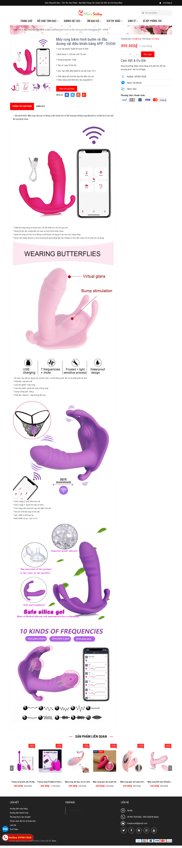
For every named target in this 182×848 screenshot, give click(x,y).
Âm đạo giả (94, 21)
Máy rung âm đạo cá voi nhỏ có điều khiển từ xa (77, 782)
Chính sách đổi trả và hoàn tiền (23, 821)
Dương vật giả (73, 21)
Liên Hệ (13, 825)
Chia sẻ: (59, 95)
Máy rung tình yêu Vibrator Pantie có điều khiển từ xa (159, 782)
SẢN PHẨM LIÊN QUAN (91, 736)
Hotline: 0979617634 (133, 76)
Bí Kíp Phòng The (152, 21)
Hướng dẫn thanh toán (19, 813)
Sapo (54, 841)
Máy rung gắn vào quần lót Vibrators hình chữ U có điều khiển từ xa (104, 782)
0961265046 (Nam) (151, 817)
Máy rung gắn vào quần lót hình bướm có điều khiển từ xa (132, 782)
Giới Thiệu (14, 829)
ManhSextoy (75, 810)
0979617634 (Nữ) (134, 817)
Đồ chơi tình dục (48, 21)
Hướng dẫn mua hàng (19, 809)
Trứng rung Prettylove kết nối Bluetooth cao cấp (50, 782)
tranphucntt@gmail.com (137, 823)
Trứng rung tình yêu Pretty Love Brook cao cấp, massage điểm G (23, 782)
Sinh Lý (133, 21)
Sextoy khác (114, 21)
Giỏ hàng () (167, 3)
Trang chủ (26, 21)
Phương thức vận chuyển (20, 817)
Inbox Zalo (128, 89)
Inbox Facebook (131, 82)
